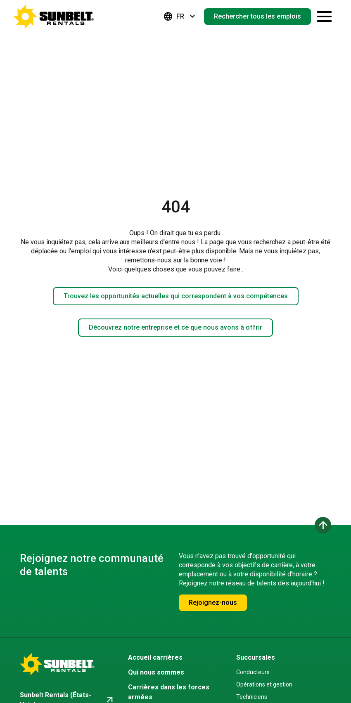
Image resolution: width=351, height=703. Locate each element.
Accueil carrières (155, 657)
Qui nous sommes (156, 672)
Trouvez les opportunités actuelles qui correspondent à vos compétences (176, 296)
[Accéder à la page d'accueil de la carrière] (53, 16)
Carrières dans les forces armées (168, 692)
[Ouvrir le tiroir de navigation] (324, 16)
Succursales (255, 657)
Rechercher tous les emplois (257, 16)
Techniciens (251, 697)
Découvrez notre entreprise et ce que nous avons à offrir (175, 327)
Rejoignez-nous (213, 602)
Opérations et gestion (264, 684)
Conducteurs (253, 672)
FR (180, 16)
